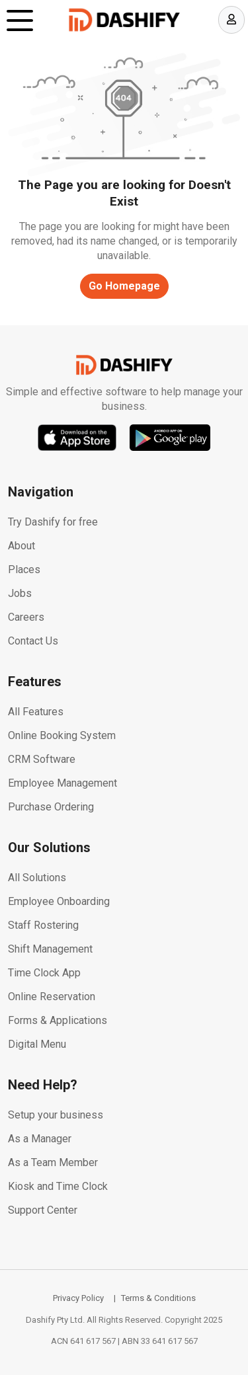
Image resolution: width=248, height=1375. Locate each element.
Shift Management (50, 949)
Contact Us (33, 641)
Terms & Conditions (158, 1298)
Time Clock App (44, 972)
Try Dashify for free (53, 522)
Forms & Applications (57, 1020)
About (21, 545)
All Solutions (37, 877)
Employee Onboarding (59, 901)
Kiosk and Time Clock (58, 1186)
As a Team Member (53, 1162)
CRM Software (41, 759)
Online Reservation (51, 996)
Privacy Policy (78, 1298)
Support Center (42, 1210)
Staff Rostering (43, 925)
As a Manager (39, 1138)
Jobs (20, 593)
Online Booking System (62, 735)
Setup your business (55, 1115)
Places (24, 569)
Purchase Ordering (51, 807)
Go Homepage (124, 286)
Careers (26, 617)
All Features (35, 711)
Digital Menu (37, 1044)
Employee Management (62, 783)
